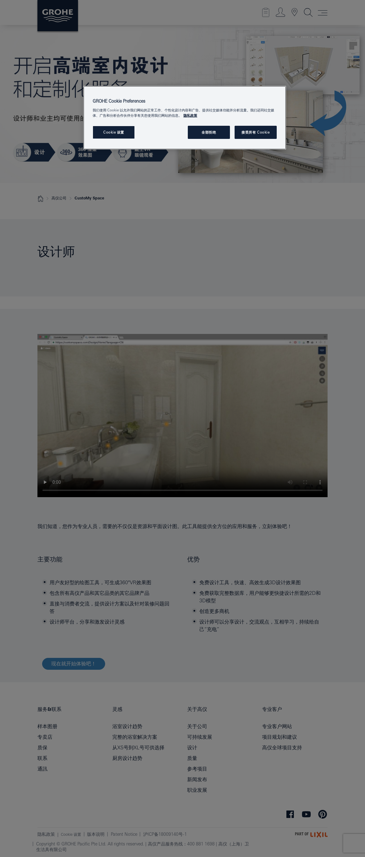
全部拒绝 (209, 132)
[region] (184, 118)
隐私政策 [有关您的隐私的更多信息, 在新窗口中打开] (190, 115)
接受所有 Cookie (255, 132)
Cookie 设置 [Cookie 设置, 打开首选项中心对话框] (113, 132)
